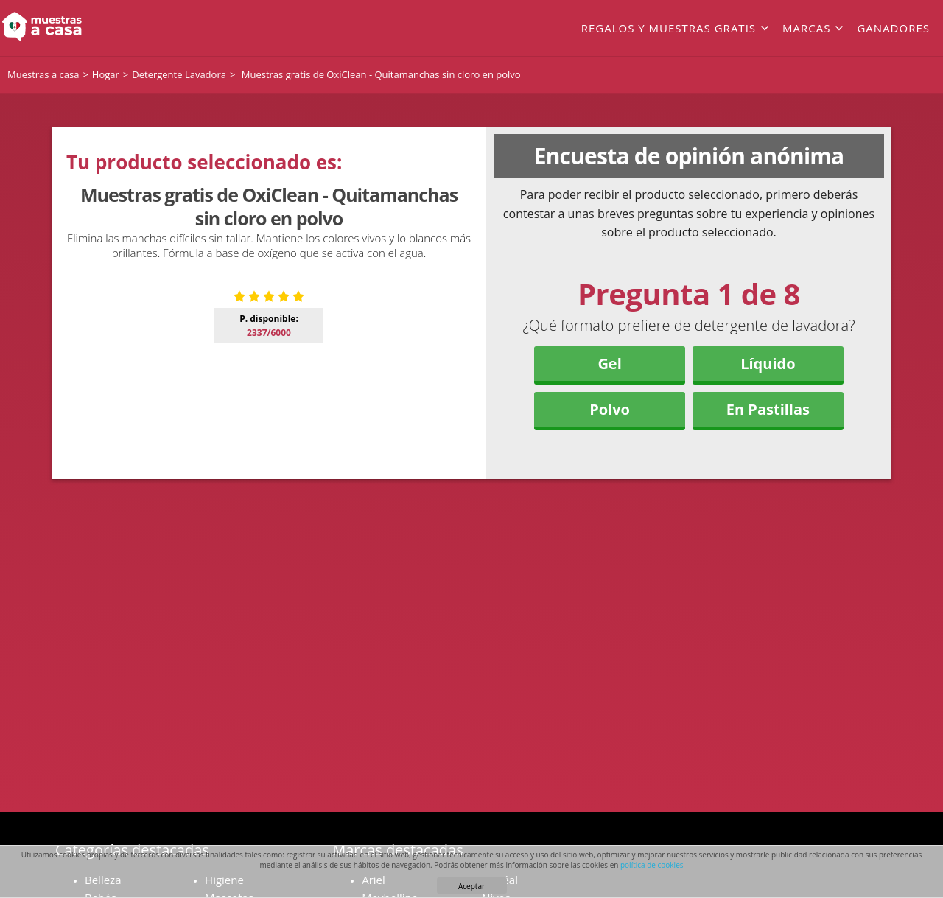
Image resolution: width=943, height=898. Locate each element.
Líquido (767, 363)
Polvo (609, 409)
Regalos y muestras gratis (668, 28)
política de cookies (652, 865)
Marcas (806, 28)
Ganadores (893, 28)
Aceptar (471, 886)
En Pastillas (768, 409)
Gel (609, 363)
